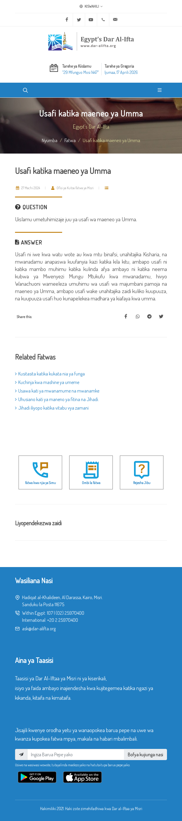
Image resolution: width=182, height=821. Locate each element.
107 (50, 613)
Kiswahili (91, 6)
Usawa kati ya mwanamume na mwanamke (57, 391)
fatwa (70, 140)
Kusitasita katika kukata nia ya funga (50, 374)
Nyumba (49, 140)
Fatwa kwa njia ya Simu (40, 483)
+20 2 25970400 (62, 620)
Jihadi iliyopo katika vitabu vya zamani (52, 408)
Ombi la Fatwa (91, 483)
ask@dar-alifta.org (39, 628)
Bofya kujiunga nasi (145, 754)
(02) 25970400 (70, 613)
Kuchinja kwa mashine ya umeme (47, 382)
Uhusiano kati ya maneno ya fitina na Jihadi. (57, 399)
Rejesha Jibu (141, 483)
